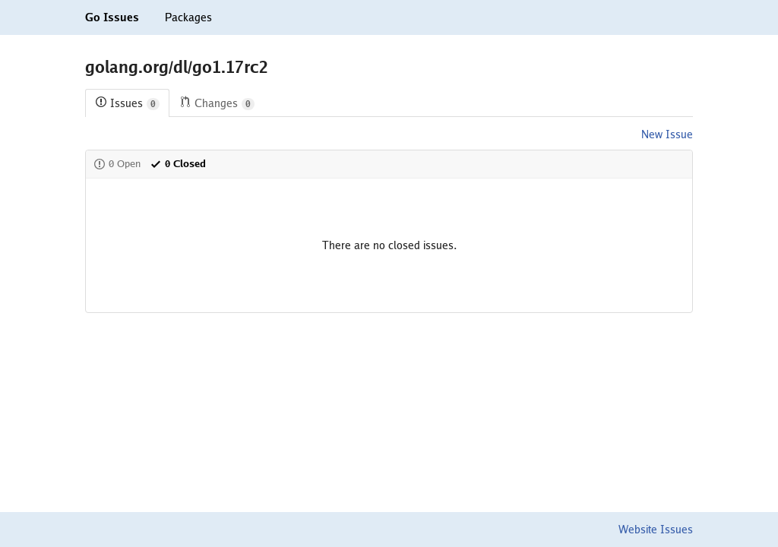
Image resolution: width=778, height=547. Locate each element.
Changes (217, 103)
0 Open (117, 163)
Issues (127, 103)
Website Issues (655, 529)
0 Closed (178, 163)
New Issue (667, 134)
